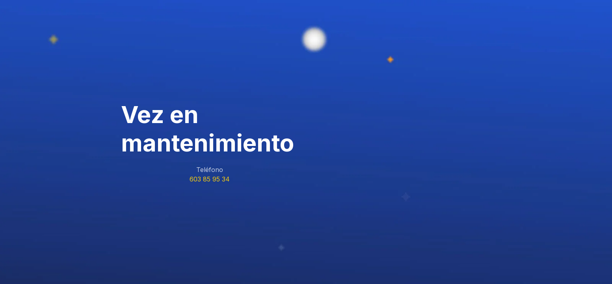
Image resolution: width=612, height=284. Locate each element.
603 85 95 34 (210, 179)
